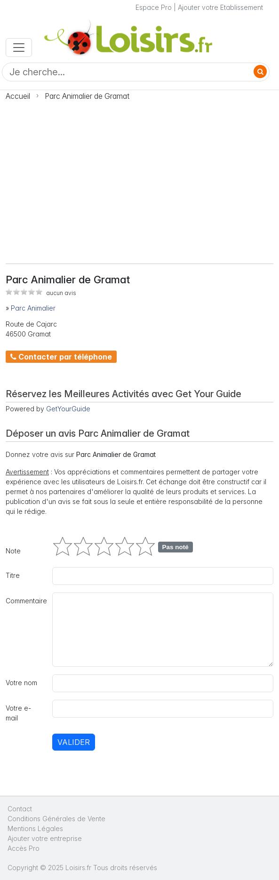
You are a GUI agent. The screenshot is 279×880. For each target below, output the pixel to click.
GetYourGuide (68, 409)
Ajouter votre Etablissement (220, 7)
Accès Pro (24, 848)
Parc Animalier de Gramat (87, 96)
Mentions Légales (35, 828)
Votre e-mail (18, 713)
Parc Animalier (33, 308)
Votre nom (21, 683)
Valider (73, 742)
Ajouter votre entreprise (46, 838)
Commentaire (26, 601)
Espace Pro (154, 7)
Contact (20, 809)
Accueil (18, 96)
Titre (13, 575)
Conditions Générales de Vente (56, 819)
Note (13, 551)
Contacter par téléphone (61, 356)
